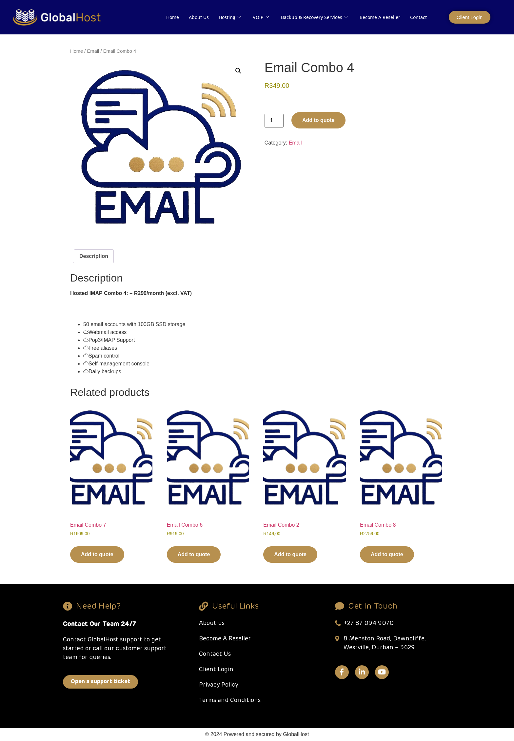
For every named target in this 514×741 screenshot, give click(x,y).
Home (172, 17)
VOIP (261, 17)
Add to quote (318, 120)
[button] (238, 71)
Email (93, 51)
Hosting (230, 17)
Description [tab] (93, 256)
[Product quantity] (274, 120)
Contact (418, 17)
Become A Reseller (380, 17)
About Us (199, 17)
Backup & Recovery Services (314, 17)
